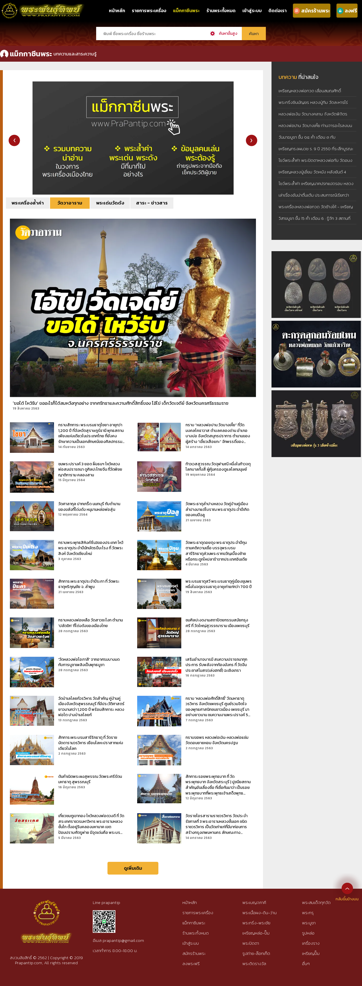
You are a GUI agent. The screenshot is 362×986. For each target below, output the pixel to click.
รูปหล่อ (308, 933)
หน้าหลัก (117, 10)
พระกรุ (308, 912)
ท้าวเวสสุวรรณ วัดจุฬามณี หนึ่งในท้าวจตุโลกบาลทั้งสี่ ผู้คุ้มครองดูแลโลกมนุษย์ (218, 466)
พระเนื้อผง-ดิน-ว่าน (259, 912)
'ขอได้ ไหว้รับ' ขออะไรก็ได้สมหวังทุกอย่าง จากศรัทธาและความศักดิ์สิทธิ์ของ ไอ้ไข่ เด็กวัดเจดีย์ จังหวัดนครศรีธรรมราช (121, 403)
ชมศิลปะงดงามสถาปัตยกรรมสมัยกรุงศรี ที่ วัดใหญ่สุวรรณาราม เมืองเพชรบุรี (217, 622)
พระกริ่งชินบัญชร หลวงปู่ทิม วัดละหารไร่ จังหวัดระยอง (313, 106)
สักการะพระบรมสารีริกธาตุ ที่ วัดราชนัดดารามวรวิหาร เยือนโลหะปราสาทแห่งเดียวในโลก (90, 743)
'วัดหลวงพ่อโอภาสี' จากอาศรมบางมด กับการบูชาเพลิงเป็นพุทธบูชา (89, 662)
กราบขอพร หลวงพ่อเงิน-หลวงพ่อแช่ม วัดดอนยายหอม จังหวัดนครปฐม (217, 740)
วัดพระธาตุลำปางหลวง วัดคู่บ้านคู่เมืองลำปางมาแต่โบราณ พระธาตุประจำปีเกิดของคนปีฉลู (217, 509)
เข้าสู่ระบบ (252, 10)
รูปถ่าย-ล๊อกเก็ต (256, 953)
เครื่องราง (311, 943)
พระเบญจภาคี (254, 902)
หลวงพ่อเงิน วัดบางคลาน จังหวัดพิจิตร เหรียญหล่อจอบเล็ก (313, 118)
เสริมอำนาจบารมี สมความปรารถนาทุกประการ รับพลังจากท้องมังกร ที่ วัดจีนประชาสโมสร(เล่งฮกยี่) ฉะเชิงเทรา (216, 665)
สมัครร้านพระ (194, 953)
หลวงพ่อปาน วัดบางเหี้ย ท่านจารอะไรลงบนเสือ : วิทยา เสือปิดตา (315, 129)
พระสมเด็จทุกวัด (316, 902)
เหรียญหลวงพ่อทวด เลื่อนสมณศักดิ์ (310, 90)
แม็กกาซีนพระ (186, 10)
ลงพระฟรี (191, 963)
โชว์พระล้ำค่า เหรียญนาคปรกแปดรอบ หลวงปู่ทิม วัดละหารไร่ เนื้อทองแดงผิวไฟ (316, 187)
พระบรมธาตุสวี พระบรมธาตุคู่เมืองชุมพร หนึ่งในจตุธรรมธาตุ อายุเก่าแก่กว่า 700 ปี (219, 584)
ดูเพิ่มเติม (133, 868)
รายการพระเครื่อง (149, 10)
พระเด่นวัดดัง (110, 202)
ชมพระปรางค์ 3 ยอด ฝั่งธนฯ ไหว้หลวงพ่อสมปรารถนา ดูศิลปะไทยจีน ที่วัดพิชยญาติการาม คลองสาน (90, 469)
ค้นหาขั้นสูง (228, 33)
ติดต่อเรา (277, 10)
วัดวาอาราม (69, 202)
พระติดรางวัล (254, 963)
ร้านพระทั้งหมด (221, 10)
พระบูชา (309, 923)
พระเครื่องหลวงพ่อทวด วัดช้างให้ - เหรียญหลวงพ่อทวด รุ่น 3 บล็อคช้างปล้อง (316, 210)
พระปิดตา (250, 943)
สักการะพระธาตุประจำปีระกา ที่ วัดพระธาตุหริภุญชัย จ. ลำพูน (88, 584)
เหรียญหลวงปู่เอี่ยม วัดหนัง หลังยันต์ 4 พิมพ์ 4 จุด (312, 176)
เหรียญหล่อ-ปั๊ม (256, 933)
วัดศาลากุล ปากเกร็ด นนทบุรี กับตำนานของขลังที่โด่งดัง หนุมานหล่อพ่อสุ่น (89, 506)
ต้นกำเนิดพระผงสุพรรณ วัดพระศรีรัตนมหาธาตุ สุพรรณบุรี (90, 779)
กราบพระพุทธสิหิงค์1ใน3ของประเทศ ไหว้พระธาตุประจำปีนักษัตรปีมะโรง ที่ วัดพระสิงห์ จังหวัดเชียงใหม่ (90, 548)
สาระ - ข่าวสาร (152, 202)
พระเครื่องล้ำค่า (28, 202)
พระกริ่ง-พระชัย (256, 923)
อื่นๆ (306, 963)
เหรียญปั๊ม (311, 953)
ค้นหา (254, 33)
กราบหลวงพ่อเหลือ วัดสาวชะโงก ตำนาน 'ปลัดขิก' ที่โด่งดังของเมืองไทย (90, 622)
